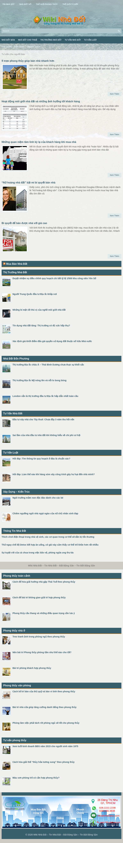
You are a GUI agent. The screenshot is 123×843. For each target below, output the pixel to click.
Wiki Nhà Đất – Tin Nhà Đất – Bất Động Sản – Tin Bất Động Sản (65, 834)
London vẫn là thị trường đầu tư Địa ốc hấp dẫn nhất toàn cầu (45, 396)
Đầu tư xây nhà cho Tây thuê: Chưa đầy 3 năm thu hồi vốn (43, 419)
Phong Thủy (33, 47)
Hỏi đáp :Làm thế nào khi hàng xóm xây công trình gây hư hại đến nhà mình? (53, 474)
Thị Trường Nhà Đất (51, 40)
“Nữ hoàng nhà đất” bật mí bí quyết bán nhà (28, 182)
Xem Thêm (114, 94)
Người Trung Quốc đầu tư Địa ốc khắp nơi (34, 294)
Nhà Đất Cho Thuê (27, 40)
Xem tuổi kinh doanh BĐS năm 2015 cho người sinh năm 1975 (45, 746)
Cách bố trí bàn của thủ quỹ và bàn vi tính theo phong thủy (43, 691)
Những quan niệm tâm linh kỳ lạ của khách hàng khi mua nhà (39, 142)
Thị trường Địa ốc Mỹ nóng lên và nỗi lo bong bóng (39, 380)
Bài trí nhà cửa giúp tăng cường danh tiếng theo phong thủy (44, 707)
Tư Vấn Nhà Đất (73, 40)
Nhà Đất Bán (8, 40)
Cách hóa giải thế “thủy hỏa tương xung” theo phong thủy (43, 762)
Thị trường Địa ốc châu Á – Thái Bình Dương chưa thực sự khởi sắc (48, 364)
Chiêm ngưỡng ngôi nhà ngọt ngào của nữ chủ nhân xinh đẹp (45, 513)
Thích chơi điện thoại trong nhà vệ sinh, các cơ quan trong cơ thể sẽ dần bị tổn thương (48, 537)
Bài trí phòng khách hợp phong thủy (31, 668)
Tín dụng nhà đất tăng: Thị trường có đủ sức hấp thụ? (41, 325)
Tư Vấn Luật (90, 40)
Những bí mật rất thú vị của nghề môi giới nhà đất (39, 310)
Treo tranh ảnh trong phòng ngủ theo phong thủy (38, 636)
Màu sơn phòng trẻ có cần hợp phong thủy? (35, 777)
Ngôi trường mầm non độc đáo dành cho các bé (37, 497)
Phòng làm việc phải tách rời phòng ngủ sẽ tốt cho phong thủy (45, 723)
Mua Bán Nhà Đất (16, 264)
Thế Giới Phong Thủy (47, 4)
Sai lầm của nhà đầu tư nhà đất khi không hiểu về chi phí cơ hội (46, 435)
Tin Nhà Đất (8, 4)
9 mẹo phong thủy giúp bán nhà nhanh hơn (28, 60)
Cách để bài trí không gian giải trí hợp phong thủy (39, 597)
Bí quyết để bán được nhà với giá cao (24, 223)
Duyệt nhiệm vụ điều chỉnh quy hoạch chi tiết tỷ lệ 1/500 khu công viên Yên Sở (54, 278)
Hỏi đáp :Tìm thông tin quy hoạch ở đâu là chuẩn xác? (41, 458)
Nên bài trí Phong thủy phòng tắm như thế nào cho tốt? (41, 652)
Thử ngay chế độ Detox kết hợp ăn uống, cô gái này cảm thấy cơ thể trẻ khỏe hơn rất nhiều (50, 544)
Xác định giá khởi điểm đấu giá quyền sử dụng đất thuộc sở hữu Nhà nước (52, 341)
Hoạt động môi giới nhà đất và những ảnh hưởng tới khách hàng (41, 101)
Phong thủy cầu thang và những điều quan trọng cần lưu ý (43, 613)
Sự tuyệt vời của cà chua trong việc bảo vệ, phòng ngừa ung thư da (38, 552)
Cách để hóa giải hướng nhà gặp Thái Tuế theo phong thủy (43, 581)
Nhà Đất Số (25, 4)
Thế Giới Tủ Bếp (70, 4)
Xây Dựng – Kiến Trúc (13, 47)
